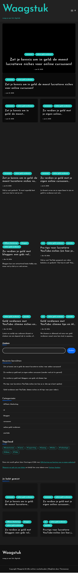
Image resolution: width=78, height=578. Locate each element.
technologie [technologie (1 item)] (64, 453)
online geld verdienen (44, 53)
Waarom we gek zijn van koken (13, 473)
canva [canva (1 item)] (21, 453)
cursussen (29, 53)
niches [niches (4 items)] (53, 453)
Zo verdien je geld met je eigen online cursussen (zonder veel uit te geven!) (57, 181)
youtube (45, 247)
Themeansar (64, 574)
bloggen (25, 243)
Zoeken (6, 348)
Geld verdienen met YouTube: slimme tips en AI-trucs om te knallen (57, 329)
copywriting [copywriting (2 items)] (32, 453)
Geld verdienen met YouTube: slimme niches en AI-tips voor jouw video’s (19, 325)
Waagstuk (25, 9)
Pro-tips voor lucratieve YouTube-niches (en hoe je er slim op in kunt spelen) (56, 255)
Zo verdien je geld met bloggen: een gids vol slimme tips (16, 255)
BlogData (51, 574)
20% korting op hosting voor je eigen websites (58, 467)
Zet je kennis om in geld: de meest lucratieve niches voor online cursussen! (39, 64)
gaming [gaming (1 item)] (43, 453)
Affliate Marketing (11, 243)
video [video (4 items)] (16, 457)
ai (43, 243)
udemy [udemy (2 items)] (7, 457)
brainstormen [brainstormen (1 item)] (9, 453)
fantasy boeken (54, 473)
